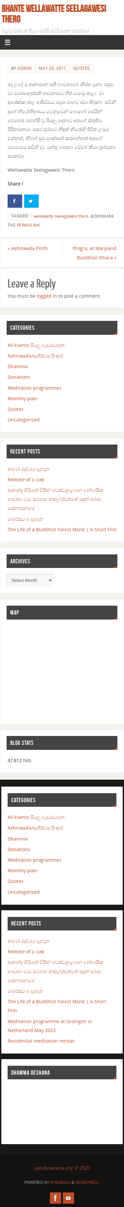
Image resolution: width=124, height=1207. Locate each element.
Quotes (81, 68)
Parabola (60, 1182)
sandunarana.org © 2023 (62, 1168)
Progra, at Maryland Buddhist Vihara (94, 252)
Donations (19, 377)
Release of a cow (26, 479)
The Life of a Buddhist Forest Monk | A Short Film (62, 529)
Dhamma (18, 366)
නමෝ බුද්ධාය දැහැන (28, 469)
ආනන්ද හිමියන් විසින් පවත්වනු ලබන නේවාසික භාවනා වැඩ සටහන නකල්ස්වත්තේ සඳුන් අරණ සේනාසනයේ (55, 499)
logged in (47, 296)
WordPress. (87, 1182)
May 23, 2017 (52, 68)
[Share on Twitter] (31, 201)
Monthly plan (22, 398)
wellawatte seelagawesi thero (61, 216)
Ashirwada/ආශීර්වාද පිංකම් (35, 356)
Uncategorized (24, 419)
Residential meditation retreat (41, 1041)
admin (25, 68)
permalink (28, 225)
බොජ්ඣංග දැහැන (25, 519)
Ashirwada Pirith (28, 248)
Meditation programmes (35, 388)
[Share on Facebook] (15, 201)
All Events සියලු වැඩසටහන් (36, 345)
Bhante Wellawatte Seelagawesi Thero (54, 13)
